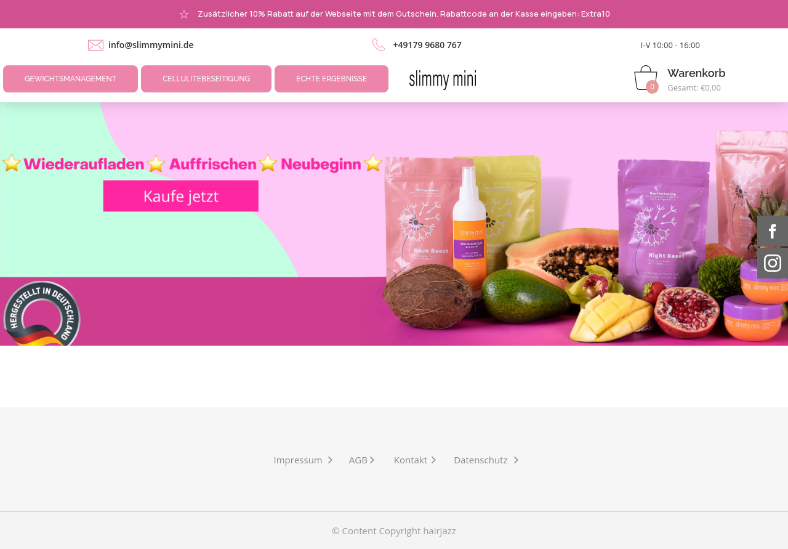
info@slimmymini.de (150, 45)
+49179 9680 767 (427, 45)
